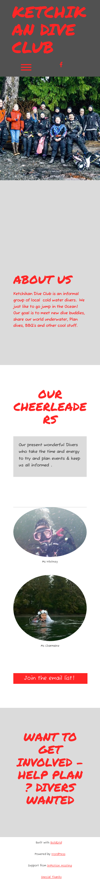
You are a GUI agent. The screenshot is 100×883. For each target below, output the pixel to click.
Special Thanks (51, 877)
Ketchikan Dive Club (49, 29)
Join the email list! (50, 678)
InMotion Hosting (59, 866)
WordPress (58, 854)
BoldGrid (56, 843)
